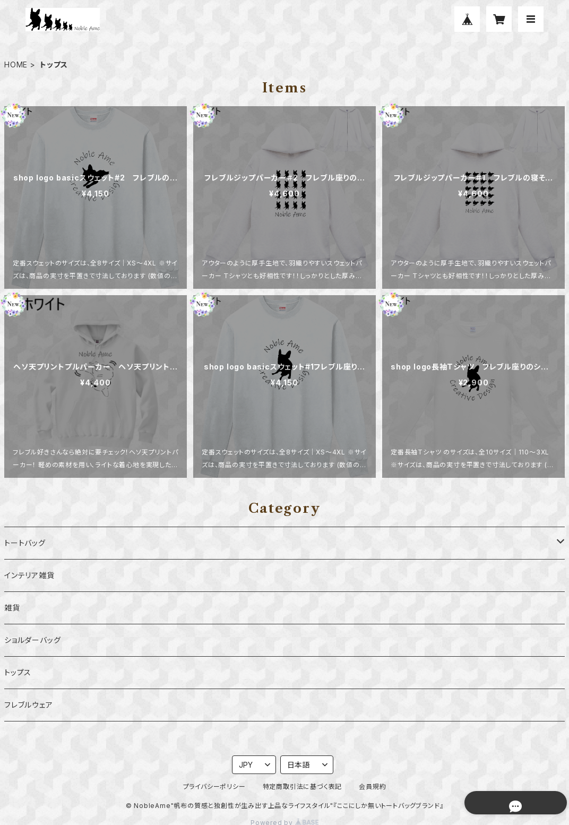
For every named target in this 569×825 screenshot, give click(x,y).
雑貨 (12, 607)
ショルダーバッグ (32, 639)
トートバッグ (25, 542)
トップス (17, 672)
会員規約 (372, 786)
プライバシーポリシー (214, 786)
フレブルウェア (28, 704)
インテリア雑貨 (29, 575)
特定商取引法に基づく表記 (302, 786)
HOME (16, 64)
